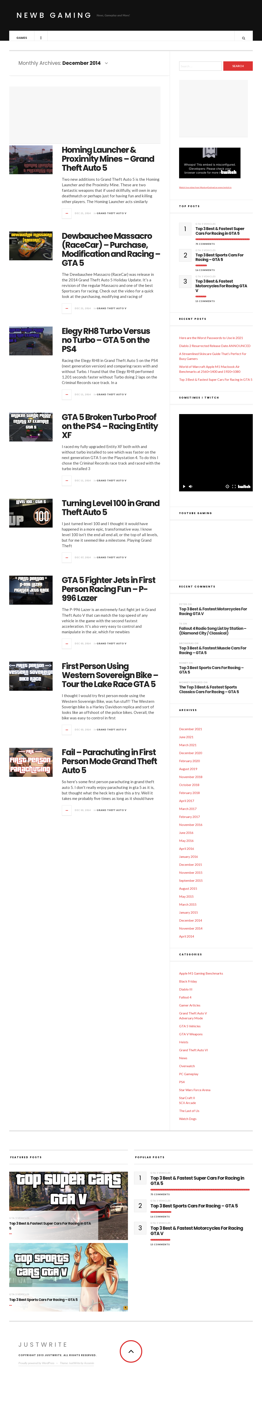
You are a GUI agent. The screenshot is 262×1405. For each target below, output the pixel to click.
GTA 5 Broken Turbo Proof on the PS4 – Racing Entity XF (110, 430)
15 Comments (205, 305)
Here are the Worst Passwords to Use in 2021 (211, 342)
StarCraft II (187, 1102)
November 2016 (190, 829)
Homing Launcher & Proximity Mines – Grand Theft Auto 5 (108, 163)
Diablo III (185, 993)
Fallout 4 (185, 1001)
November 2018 (190, 781)
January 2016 (188, 861)
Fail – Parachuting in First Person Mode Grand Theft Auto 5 (109, 765)
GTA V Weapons (191, 1038)
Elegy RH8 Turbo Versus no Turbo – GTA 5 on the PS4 (106, 344)
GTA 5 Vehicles (205, 228)
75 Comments (205, 248)
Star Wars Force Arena (194, 1094)
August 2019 (188, 773)
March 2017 (187, 813)
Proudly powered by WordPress (36, 1367)
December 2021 (190, 733)
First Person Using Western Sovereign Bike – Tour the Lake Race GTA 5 (110, 679)
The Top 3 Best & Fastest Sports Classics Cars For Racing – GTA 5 (209, 693)
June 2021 (186, 741)
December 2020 (190, 757)
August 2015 (188, 892)
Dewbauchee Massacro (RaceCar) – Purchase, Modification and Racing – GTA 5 (111, 253)
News (183, 1062)
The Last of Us (189, 1115)
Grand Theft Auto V (111, 217)
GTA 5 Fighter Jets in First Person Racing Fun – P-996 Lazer (108, 593)
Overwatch (187, 1070)
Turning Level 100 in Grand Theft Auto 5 (110, 512)
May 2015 (186, 900)
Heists (183, 1046)
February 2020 (189, 765)
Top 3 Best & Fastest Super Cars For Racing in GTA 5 (219, 235)
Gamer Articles (189, 1009)
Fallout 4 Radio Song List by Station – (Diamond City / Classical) (212, 635)
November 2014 (190, 932)
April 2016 (186, 853)
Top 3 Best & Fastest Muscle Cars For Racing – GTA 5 (212, 654)
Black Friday (188, 985)
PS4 (182, 1086)
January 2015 (188, 916)
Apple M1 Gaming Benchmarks (201, 977)
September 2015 (191, 884)
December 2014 (190, 924)
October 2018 (189, 789)
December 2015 (190, 868)
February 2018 (189, 797)
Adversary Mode (191, 1022)
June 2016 (186, 837)
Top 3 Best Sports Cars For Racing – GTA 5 (219, 261)
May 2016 (186, 845)
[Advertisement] (84, 119)
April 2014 (186, 940)
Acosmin (89, 1367)
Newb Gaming (54, 15)
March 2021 (187, 749)
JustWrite (43, 1348)
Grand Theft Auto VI (193, 1054)
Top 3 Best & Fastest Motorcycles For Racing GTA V (221, 290)
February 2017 (189, 821)
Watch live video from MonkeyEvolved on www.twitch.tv (205, 191)
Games (22, 38)
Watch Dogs (187, 1123)
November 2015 (190, 876)
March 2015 (187, 908)
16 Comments (205, 274)
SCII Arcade (187, 1107)
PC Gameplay (188, 1078)
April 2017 (186, 805)
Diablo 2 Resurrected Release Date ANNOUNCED (215, 350)
